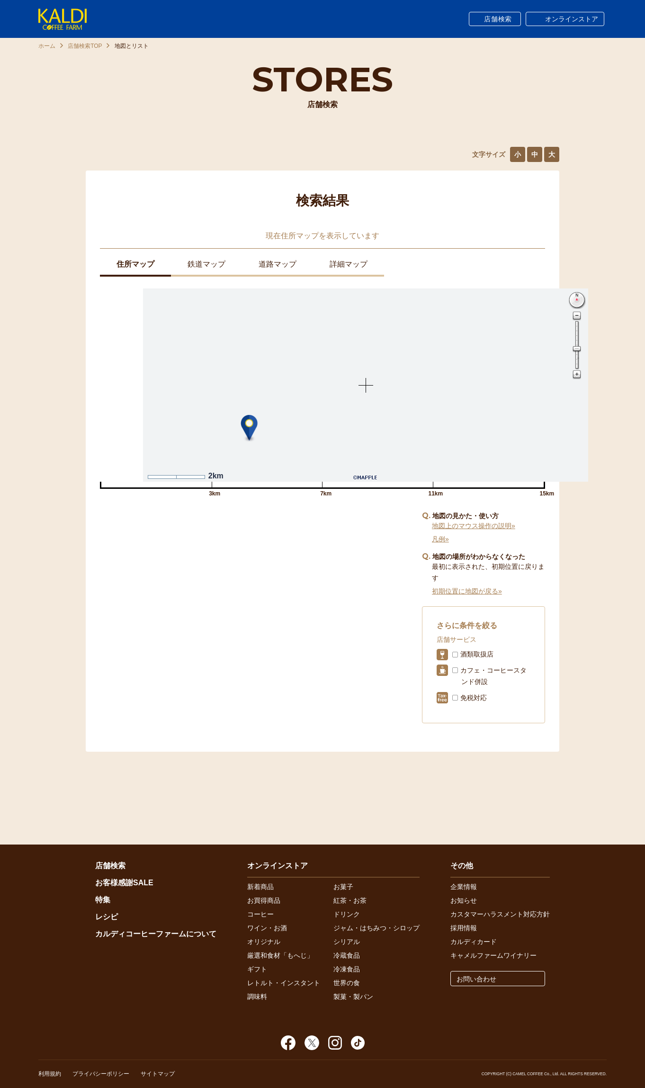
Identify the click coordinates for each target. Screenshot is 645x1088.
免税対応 (473, 697)
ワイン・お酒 (267, 928)
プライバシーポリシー (100, 1073)
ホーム (46, 46)
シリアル (346, 941)
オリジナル (263, 941)
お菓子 (343, 886)
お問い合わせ (476, 979)
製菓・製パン (353, 996)
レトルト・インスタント (283, 983)
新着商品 (260, 886)
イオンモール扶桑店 (130, 538)
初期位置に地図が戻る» (467, 591)
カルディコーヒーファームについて (155, 934)
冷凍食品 (346, 969)
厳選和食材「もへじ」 (280, 955)
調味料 (257, 996)
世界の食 (346, 983)
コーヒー (260, 914)
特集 (102, 900)
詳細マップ (348, 264)
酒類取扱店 (476, 654)
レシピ (106, 917)
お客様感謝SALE (124, 883)
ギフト (257, 969)
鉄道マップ (206, 264)
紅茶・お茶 (350, 900)
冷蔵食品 (346, 955)
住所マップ (135, 264)
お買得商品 (263, 900)
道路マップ (277, 264)
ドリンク (346, 914)
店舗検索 (498, 19)
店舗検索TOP (85, 46)
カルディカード (473, 941)
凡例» (440, 539)
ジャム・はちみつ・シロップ (376, 928)
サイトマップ (158, 1073)
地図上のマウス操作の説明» (473, 526)
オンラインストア (571, 19)
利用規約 (49, 1073)
